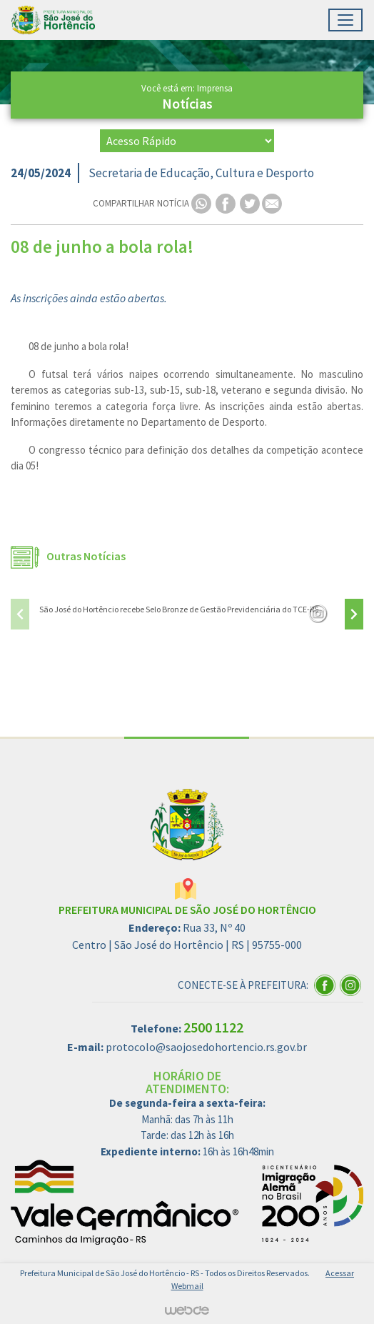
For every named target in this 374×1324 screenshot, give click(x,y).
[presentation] (20, 614)
